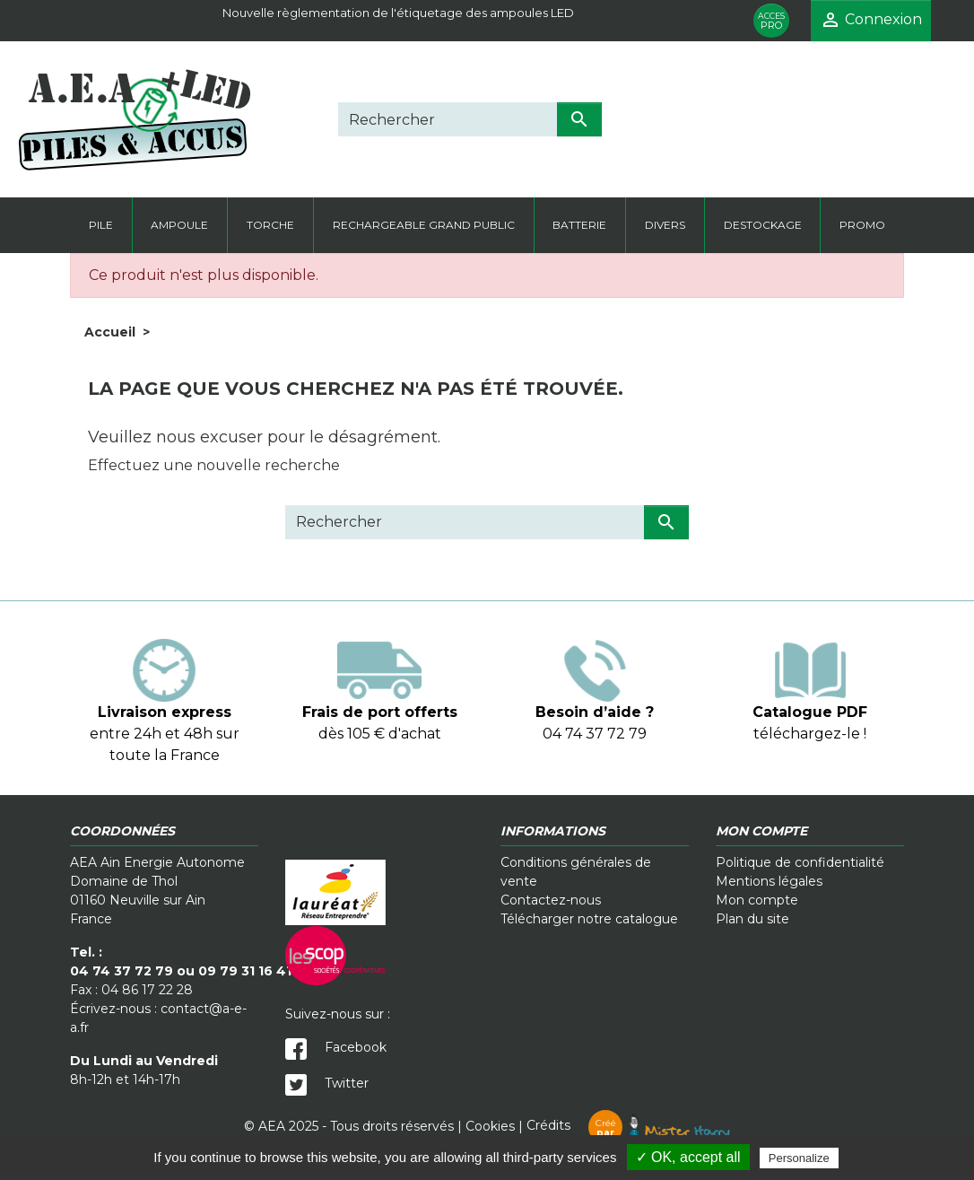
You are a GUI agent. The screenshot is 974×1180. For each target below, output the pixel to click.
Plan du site (752, 919)
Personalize (799, 1158)
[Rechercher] (447, 119)
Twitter (327, 1083)
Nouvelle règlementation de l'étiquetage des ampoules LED (398, 12)
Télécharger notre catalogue (589, 919)
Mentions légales (769, 881)
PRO (771, 21)
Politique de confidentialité (800, 862)
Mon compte (757, 900)
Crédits (628, 1125)
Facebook (336, 1047)
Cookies (490, 1125)
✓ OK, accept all (688, 1157)
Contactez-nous (550, 900)
